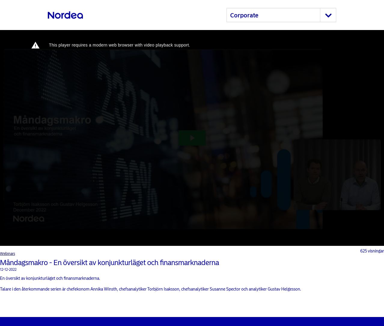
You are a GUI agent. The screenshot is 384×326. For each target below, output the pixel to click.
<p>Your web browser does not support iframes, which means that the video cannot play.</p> (192, 138)
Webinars (7, 254)
